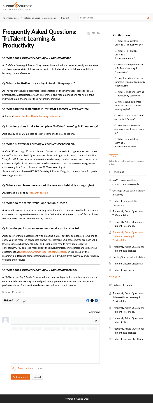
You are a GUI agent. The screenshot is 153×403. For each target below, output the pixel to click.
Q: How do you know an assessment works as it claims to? (129, 129)
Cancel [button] (37, 376)
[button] (148, 6)
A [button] (96, 321)
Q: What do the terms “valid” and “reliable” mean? (129, 117)
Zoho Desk (83, 398)
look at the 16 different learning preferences (37, 116)
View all (115, 280)
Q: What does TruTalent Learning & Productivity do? (128, 42)
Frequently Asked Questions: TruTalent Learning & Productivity (128, 236)
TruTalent (65, 17)
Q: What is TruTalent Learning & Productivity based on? (129, 93)
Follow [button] (114, 156)
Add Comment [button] (20, 376)
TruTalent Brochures (123, 274)
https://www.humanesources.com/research (43, 251)
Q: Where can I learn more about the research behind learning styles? (127, 105)
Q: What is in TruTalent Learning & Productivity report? (125, 54)
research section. (39, 192)
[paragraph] (51, 171)
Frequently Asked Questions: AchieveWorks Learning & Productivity (128, 301)
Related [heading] (123, 289)
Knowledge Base (11, 17)
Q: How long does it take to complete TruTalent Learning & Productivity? (129, 82)
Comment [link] (94, 312)
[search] (115, 18)
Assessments (50, 17)
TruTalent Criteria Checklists (128, 267)
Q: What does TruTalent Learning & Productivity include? (126, 142)
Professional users (31, 17)
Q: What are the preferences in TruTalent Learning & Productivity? (128, 68)
